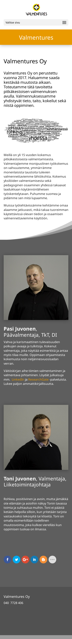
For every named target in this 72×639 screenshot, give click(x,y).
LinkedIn (18, 379)
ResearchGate (38, 379)
